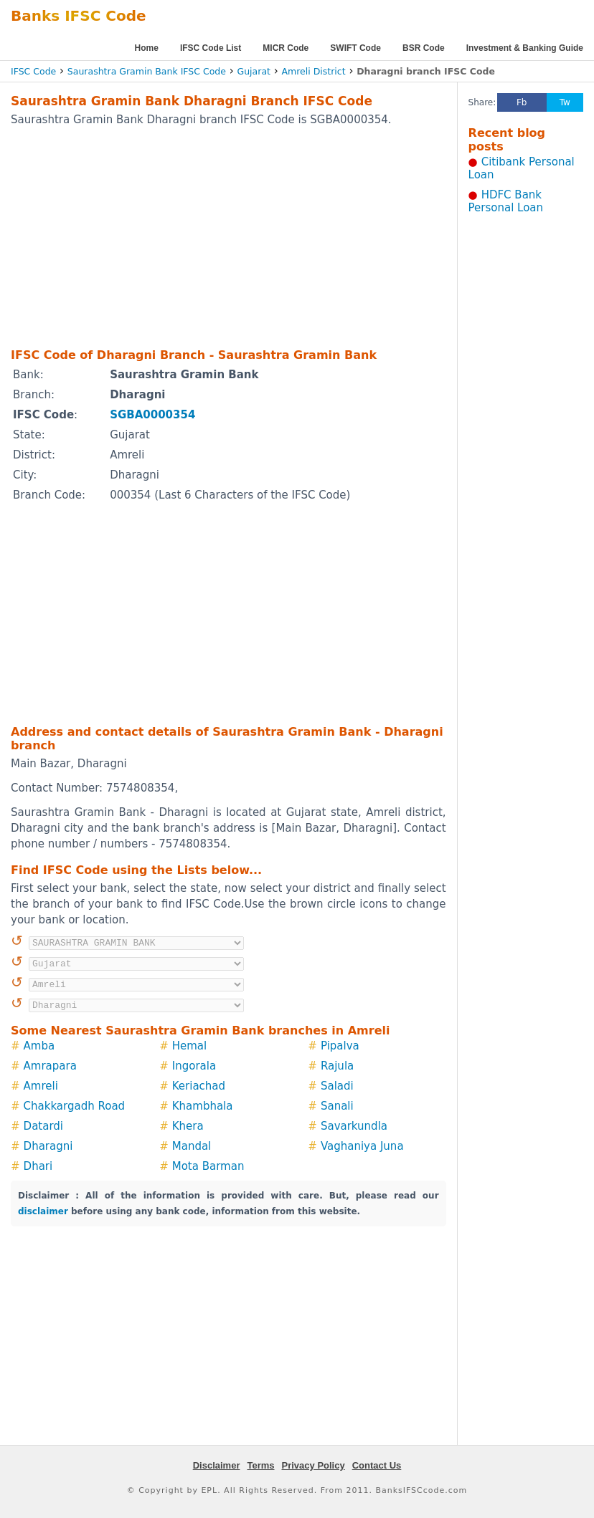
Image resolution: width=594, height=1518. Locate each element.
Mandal (192, 1146)
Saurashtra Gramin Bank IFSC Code (146, 71)
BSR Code (423, 48)
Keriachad (198, 1086)
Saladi (337, 1086)
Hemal (189, 1045)
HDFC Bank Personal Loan (506, 201)
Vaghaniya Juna (362, 1146)
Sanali (337, 1106)
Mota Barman (208, 1166)
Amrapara (50, 1066)
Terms (260, 1465)
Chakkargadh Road (75, 1106)
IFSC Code (33, 71)
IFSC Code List (210, 48)
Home (147, 48)
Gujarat (253, 71)
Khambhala (202, 1106)
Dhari (38, 1166)
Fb (522, 102)
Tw (565, 102)
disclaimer (43, 1211)
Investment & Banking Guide (524, 48)
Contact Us (377, 1465)
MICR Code (285, 48)
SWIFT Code (355, 48)
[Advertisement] (208, 236)
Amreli (41, 1086)
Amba (39, 1045)
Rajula (337, 1066)
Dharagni (48, 1146)
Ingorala (194, 1066)
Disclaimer (216, 1465)
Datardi (43, 1126)
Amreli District (314, 71)
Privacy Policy (313, 1465)
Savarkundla (354, 1126)
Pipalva (340, 1045)
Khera (188, 1126)
